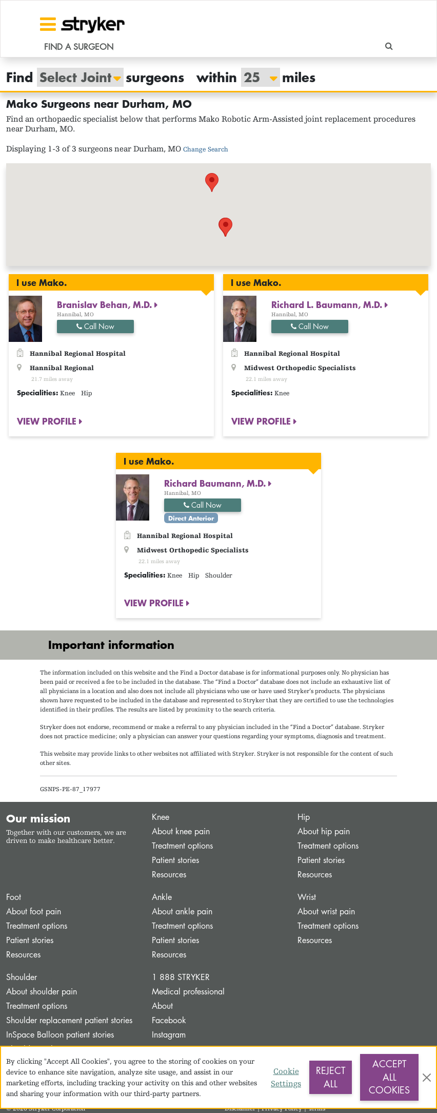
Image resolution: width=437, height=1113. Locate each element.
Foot (13, 897)
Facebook (169, 1020)
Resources (169, 874)
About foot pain (33, 911)
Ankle (162, 897)
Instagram (169, 1034)
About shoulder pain (41, 991)
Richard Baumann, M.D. (216, 483)
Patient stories (175, 860)
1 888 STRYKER (181, 977)
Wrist (306, 897)
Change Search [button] (205, 149)
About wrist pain (326, 911)
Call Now (95, 326)
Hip (303, 817)
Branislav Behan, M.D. (105, 304)
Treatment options (182, 845)
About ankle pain (182, 911)
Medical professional (188, 991)
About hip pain (323, 831)
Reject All (330, 1077)
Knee (160, 817)
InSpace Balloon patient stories (60, 1034)
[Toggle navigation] (48, 24)
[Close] (427, 1077)
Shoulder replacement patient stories (69, 1020)
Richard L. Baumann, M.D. (328, 304)
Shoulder (21, 977)
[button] (211, 182)
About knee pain (181, 831)
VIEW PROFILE (48, 421)
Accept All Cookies (389, 1077)
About (162, 1006)
